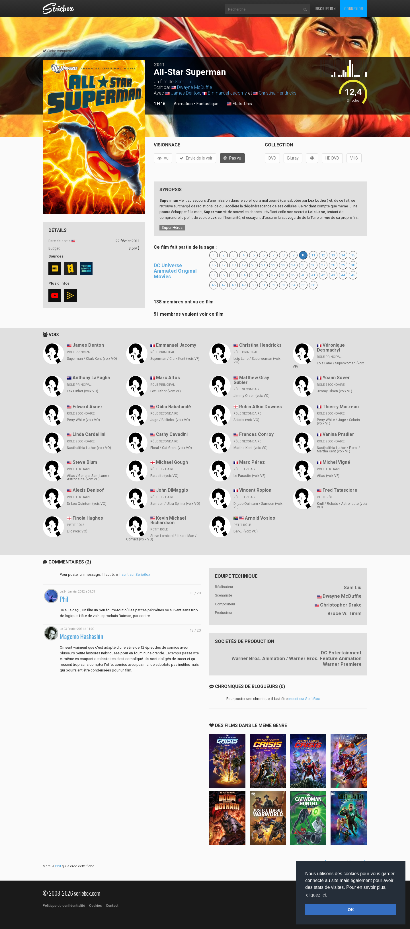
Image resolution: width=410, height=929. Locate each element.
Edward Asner (87, 406)
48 (233, 285)
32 (224, 275)
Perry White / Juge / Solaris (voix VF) (338, 421)
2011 (159, 65)
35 (253, 275)
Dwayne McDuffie (194, 87)
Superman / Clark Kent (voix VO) (92, 359)
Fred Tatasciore (340, 490)
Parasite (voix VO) (164, 476)
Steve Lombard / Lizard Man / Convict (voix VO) (161, 537)
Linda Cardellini (89, 434)
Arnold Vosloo (260, 518)
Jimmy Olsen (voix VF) (334, 391)
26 (313, 265)
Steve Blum (85, 462)
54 (293, 285)
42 (323, 275)
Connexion (353, 8)
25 (303, 265)
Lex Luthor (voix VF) (165, 391)
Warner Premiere (342, 664)
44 (343, 275)
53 (283, 285)
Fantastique (207, 103)
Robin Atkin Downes (260, 406)
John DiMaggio (172, 490)
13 (333, 255)
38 (283, 275)
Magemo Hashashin (81, 636)
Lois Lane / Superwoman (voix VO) (256, 360)
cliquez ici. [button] (316, 895)
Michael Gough (172, 462)
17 (224, 265)
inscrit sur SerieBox (134, 574)
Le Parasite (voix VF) (249, 476)
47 (224, 285)
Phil (64, 599)
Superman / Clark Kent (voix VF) (175, 359)
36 (263, 275)
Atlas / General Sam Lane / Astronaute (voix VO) (88, 477)
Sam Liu (183, 81)
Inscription (325, 8)
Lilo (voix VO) (77, 531)
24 (293, 265)
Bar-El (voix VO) (245, 531)
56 (313, 285)
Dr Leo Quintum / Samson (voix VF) (257, 505)
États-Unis (239, 104)
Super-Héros (172, 227)
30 (353, 265)
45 (353, 275)
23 (283, 265)
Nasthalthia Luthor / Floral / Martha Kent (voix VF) (338, 449)
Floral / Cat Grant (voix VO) (171, 448)
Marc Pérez (252, 462)
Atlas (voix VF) (328, 476)
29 (343, 265)
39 (293, 275)
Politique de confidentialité (64, 906)
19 (243, 265)
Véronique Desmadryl (331, 347)
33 (233, 275)
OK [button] (351, 909)
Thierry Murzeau (341, 406)
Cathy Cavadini (172, 434)
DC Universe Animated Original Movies (175, 271)
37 (273, 275)
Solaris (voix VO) (246, 420)
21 (263, 265)
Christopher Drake (341, 605)
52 (273, 285)
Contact (112, 906)
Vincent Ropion (255, 490)
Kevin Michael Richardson (168, 520)
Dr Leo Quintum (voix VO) (86, 504)
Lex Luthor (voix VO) (82, 391)
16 (214, 265)
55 (303, 285)
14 (343, 255)
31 (214, 275)
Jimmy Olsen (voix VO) (251, 396)
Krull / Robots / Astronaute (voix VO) (342, 505)
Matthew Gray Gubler (251, 380)
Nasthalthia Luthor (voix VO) (89, 448)
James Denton (185, 93)
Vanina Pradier (338, 434)
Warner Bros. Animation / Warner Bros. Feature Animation (296, 658)
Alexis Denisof (88, 490)
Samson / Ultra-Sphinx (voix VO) (175, 504)
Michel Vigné (336, 462)
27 (323, 265)
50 (253, 285)
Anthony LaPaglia (91, 377)
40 (303, 275)
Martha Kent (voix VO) (250, 448)
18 (233, 265)
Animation (183, 103)
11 (313, 255)
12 (323, 255)
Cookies (95, 906)
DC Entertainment (341, 653)
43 (333, 275)
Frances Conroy (256, 434)
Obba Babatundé (173, 406)
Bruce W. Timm (344, 613)
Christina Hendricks (277, 93)
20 (253, 265)
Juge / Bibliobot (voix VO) (170, 420)
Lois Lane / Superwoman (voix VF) (328, 365)
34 (243, 275)
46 (214, 285)
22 (273, 265)
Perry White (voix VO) (83, 420)
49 (243, 285)
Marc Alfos (168, 377)
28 (333, 265)
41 (313, 275)
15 (353, 255)
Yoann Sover (336, 377)
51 (263, 285)
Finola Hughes (88, 518)
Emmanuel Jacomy (227, 93)
